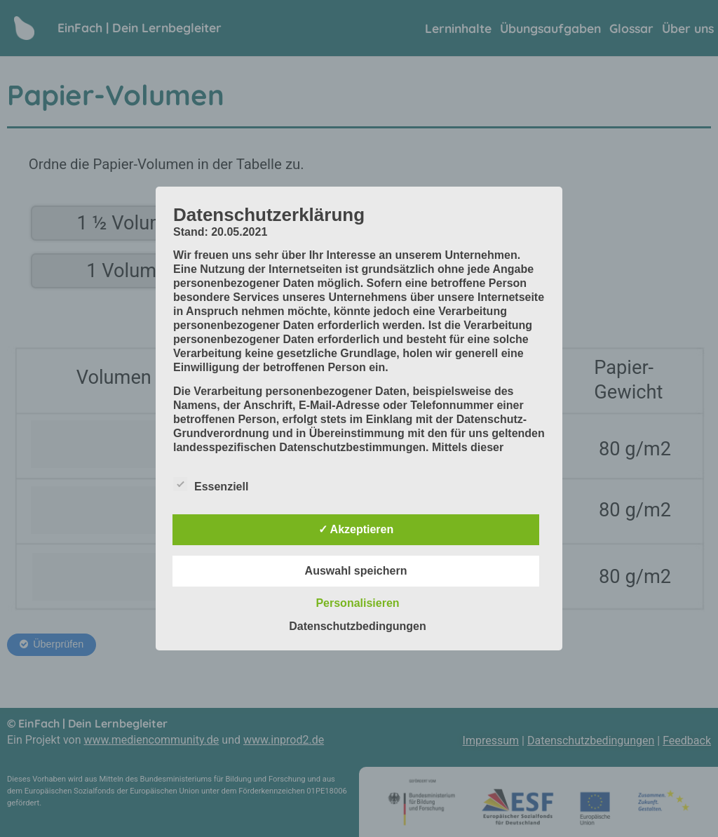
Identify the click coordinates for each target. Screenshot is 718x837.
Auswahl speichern (356, 571)
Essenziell (210, 484)
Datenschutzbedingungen (357, 626)
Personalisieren (357, 603)
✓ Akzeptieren (356, 529)
